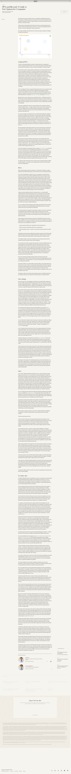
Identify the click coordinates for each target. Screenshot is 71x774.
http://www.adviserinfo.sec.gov (47, 744)
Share (3, 19)
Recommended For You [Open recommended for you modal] (60, 238)
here (12, 744)
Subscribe (64, 11)
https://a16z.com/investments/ (35, 737)
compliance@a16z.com (15, 742)
